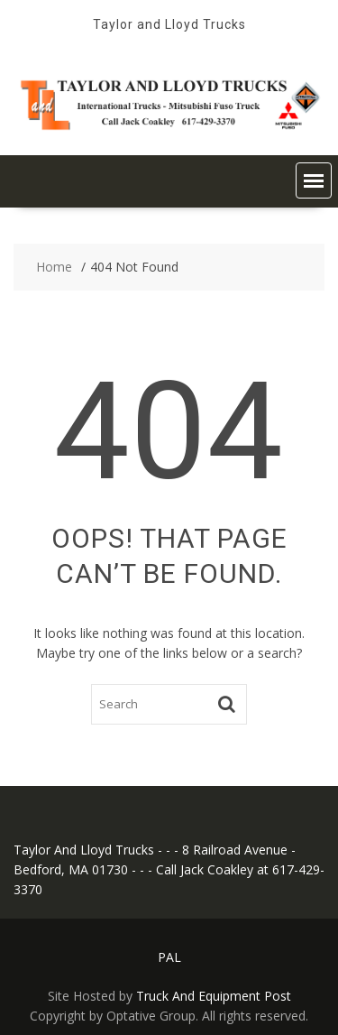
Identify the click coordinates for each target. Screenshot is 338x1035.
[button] (314, 180)
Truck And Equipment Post (213, 995)
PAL (169, 957)
